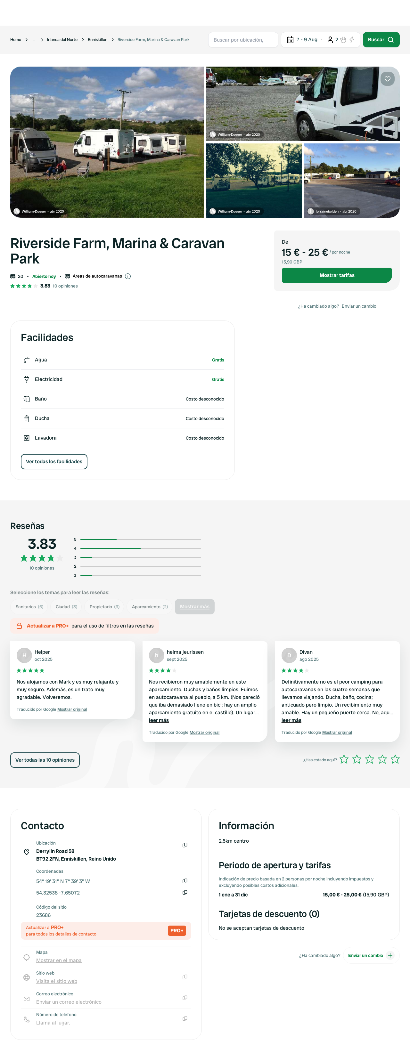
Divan (306, 652)
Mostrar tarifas (337, 275)
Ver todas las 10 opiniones (45, 760)
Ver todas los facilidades (54, 461)
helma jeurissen (185, 652)
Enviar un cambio (359, 306)
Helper (42, 652)
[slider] (370, 759)
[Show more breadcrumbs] (34, 39)
